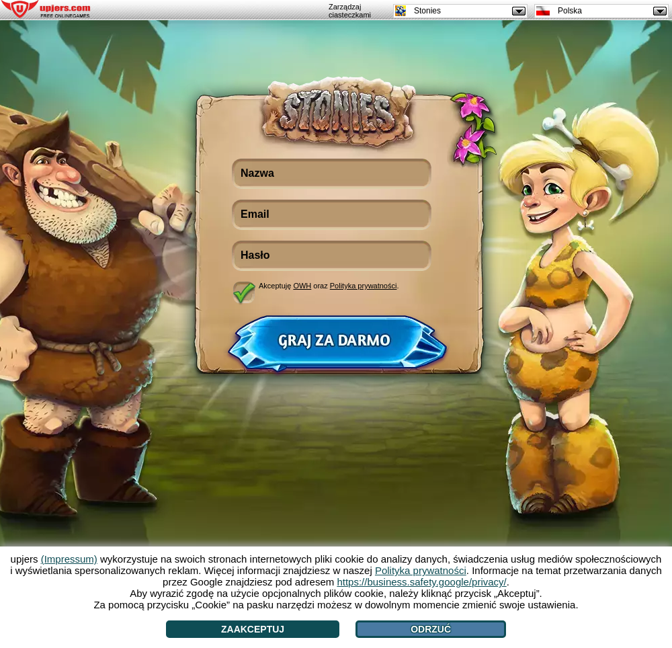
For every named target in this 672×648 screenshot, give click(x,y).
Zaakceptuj (252, 629)
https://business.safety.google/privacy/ (421, 582)
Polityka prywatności (363, 286)
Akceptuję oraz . (329, 286)
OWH (302, 286)
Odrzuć (431, 629)
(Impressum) (69, 559)
